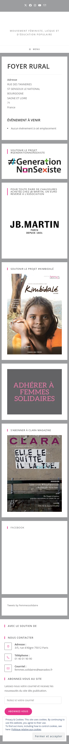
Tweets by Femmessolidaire (22, 605)
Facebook (17, 527)
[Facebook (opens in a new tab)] (30, 5)
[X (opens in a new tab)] (25, 5)
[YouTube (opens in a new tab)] (39, 5)
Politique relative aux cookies (26, 729)
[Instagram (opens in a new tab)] (35, 5)
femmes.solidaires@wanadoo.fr (33, 669)
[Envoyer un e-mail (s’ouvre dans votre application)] (44, 5)
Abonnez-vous (18, 711)
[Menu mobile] (34, 49)
